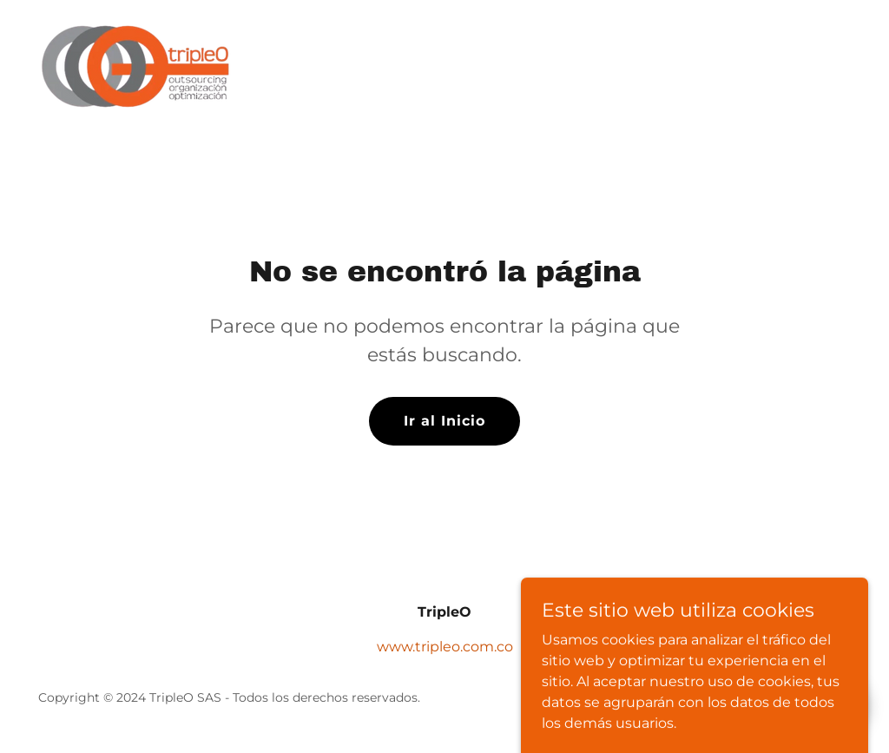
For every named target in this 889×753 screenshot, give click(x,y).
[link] (139, 65)
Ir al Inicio (444, 421)
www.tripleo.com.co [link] (445, 646)
